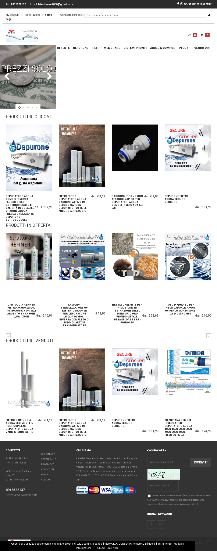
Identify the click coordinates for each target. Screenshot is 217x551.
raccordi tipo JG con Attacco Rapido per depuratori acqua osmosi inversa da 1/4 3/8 (126, 200)
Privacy (46, 474)
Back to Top (200, 543)
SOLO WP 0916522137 (195, 4)
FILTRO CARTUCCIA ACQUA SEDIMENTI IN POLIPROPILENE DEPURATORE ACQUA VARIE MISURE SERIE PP (19, 424)
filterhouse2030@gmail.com (22, 494)
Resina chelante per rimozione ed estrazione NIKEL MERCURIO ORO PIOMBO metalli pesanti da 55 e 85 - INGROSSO (127, 308)
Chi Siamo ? (48, 454)
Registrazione (32, 14)
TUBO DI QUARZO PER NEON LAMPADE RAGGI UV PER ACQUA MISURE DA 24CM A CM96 (180, 308)
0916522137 (15, 490)
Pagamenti (47, 464)
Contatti (46, 479)
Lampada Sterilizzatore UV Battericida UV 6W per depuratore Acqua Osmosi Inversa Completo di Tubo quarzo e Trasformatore (74, 308)
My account (12, 14)
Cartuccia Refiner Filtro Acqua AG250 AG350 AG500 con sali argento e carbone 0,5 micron (21, 308)
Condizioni (47, 469)
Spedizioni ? (48, 459)
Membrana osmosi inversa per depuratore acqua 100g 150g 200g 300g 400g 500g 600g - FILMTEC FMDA (178, 424)
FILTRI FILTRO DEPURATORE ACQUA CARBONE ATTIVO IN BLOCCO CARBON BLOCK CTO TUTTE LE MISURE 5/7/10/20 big (73, 200)
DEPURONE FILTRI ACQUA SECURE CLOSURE (176, 199)
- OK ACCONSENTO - (107, 548)
